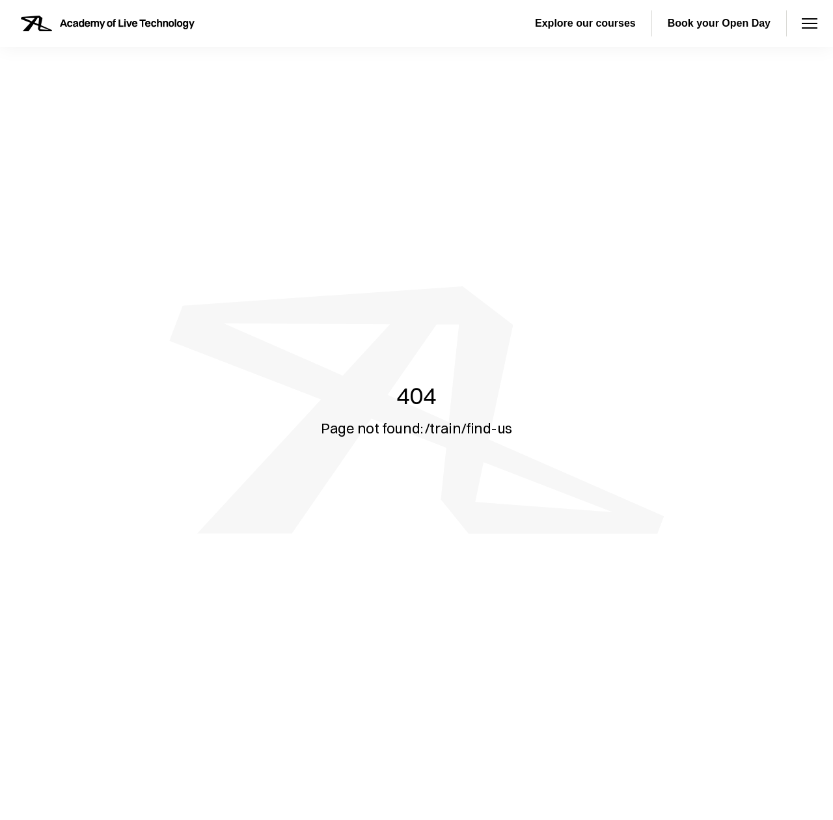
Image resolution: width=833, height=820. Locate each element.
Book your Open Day (719, 23)
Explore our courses (585, 23)
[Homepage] (108, 23)
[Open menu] (809, 23)
